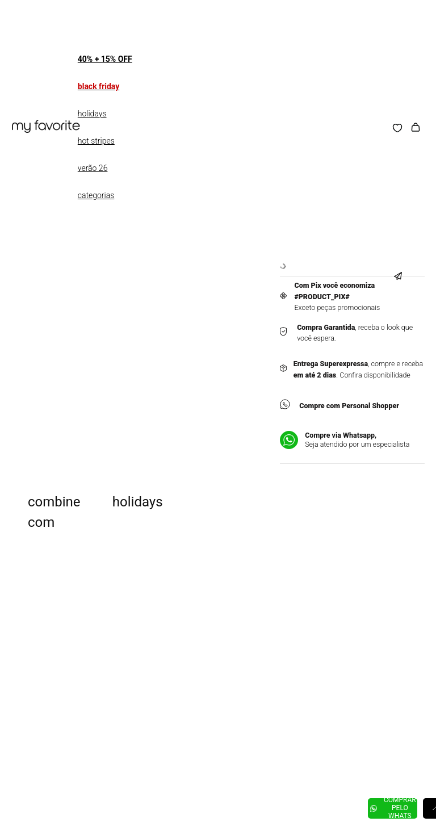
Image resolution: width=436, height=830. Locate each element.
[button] (402, 267)
